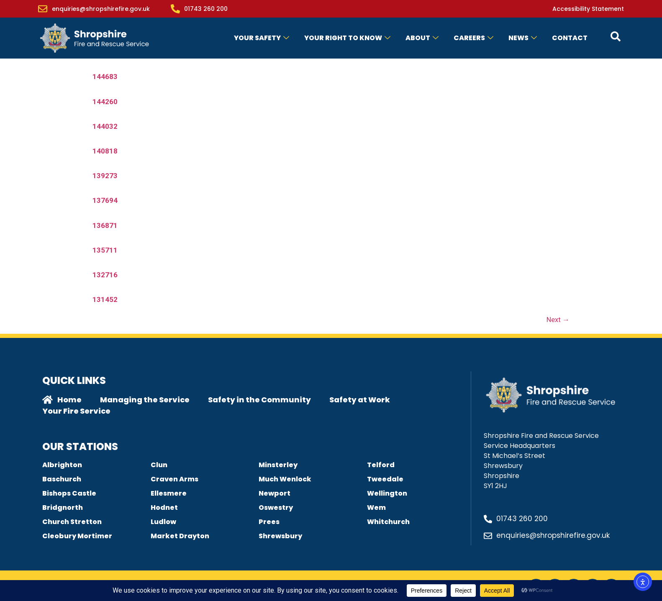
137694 (105, 200)
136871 (105, 225)
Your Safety (261, 38)
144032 (105, 126)
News (522, 38)
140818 (105, 151)
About (422, 38)
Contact (570, 38)
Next (558, 319)
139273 (105, 175)
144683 (105, 76)
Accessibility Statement (588, 9)
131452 (105, 299)
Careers (473, 38)
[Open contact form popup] (616, 36)
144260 (105, 101)
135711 (105, 250)
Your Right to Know (347, 38)
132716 (105, 275)
